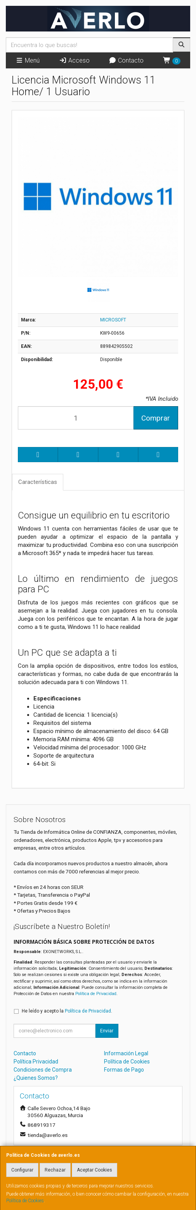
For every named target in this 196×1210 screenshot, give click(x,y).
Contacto (126, 60)
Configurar (22, 1170)
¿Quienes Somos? (36, 1078)
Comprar (155, 418)
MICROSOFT (113, 320)
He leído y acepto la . (67, 1011)
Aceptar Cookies (94, 1170)
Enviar (106, 1031)
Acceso (74, 60)
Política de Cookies (25, 1200)
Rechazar (55, 1170)
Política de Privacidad (95, 993)
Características (37, 481)
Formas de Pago (124, 1070)
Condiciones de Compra (43, 1070)
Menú (28, 60)
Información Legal (126, 1053)
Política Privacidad (36, 1061)
